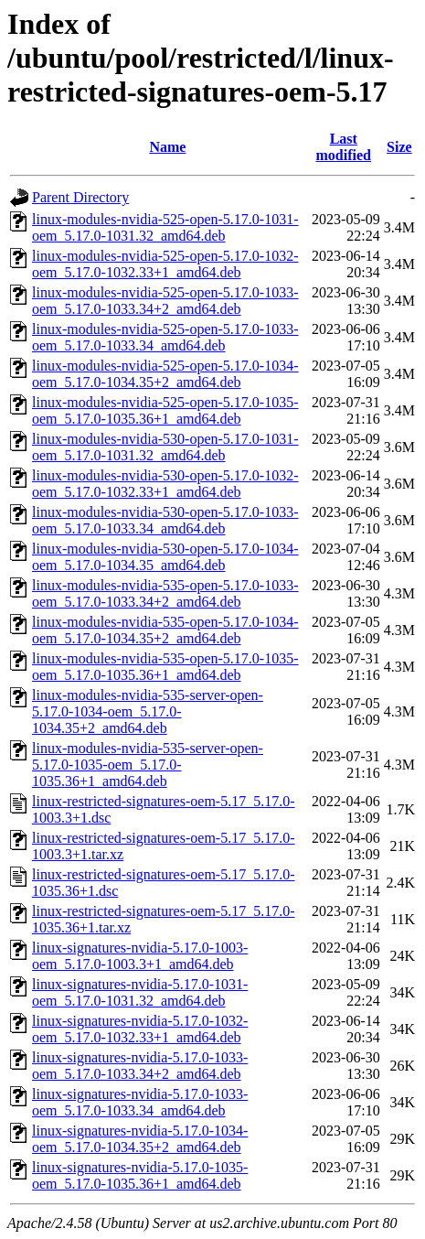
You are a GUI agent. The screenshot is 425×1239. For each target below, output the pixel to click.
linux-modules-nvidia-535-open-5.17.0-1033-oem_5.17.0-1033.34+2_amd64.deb (165, 593)
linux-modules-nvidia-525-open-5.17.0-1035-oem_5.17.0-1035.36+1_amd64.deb (165, 410)
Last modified (343, 147)
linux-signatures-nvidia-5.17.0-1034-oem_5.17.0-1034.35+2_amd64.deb (140, 1139)
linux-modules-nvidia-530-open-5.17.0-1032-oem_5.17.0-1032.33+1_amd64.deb (165, 484)
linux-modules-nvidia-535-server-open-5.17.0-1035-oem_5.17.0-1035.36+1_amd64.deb (147, 764)
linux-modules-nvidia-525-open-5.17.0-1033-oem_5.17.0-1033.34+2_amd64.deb (165, 301)
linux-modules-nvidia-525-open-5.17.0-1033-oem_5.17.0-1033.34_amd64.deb (165, 337)
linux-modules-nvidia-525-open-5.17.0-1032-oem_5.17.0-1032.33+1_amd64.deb (165, 264)
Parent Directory (80, 197)
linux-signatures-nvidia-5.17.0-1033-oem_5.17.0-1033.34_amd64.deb (140, 1102)
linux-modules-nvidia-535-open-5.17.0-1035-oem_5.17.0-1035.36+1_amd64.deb (165, 667)
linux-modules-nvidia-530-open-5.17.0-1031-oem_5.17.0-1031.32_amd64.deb (165, 447)
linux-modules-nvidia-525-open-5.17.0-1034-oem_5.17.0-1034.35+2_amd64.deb (165, 374)
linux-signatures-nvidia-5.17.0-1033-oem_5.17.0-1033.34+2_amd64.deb (140, 1066)
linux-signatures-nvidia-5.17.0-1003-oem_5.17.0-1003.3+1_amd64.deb (140, 956)
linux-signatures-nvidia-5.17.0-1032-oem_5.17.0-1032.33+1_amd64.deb (140, 1029)
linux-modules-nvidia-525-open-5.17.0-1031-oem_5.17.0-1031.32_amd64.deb (165, 227)
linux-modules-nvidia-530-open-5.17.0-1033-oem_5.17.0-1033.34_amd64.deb (165, 520)
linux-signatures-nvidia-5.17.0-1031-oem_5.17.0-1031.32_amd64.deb (140, 992)
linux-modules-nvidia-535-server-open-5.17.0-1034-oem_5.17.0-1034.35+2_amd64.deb (147, 711)
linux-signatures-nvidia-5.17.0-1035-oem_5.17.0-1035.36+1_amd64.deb (140, 1175)
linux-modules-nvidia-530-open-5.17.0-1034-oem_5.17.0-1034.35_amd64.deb (165, 557)
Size (399, 147)
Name (167, 147)
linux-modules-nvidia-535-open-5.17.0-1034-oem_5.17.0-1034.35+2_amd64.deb (165, 630)
